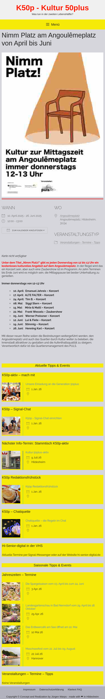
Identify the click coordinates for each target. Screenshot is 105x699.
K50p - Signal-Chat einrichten (44, 418)
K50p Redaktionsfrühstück (42, 486)
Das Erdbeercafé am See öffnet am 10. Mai (51, 627)
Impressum (29, 689)
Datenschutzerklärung (52, 689)
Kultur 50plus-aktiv (37, 452)
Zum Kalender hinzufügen (25, 230)
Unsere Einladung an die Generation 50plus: (52, 384)
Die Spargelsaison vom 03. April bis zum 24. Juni (55, 583)
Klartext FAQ (75, 689)
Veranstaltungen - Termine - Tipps (80, 242)
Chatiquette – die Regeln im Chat (46, 520)
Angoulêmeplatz (70, 215)
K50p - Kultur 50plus (52, 7)
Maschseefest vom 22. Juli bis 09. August (50, 648)
